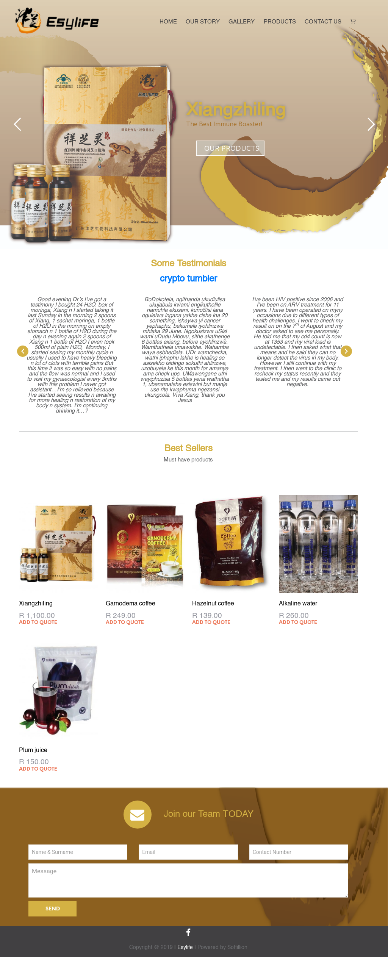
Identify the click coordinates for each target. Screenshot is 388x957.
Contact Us (323, 22)
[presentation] (22, 351)
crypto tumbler (188, 279)
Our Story (203, 22)
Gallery (241, 22)
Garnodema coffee (130, 604)
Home (168, 22)
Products (280, 22)
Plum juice (33, 750)
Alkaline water (298, 604)
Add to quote (38, 622)
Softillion (237, 947)
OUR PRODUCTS (231, 148)
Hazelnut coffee (213, 604)
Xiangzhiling (36, 604)
